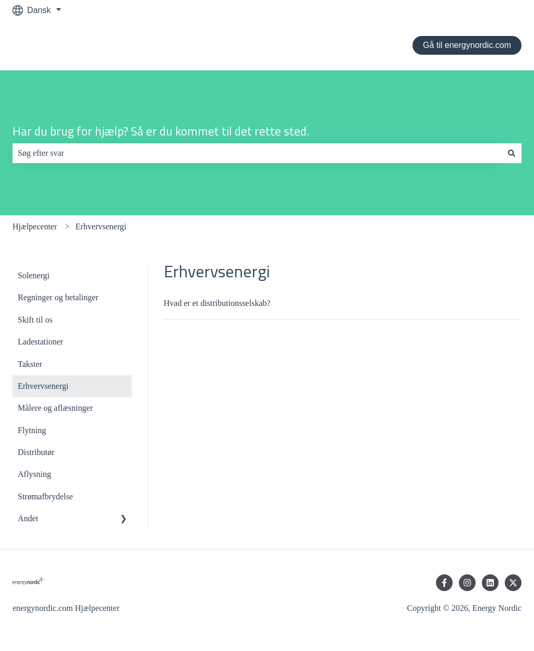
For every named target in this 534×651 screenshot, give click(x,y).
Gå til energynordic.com (467, 45)
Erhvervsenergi (101, 226)
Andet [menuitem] (28, 518)
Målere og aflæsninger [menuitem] (55, 407)
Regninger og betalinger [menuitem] (58, 297)
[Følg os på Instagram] (467, 582)
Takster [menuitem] (30, 364)
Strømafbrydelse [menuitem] (45, 496)
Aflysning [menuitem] (34, 474)
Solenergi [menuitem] (34, 275)
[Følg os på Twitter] (513, 582)
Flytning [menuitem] (32, 430)
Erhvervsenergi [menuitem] (43, 386)
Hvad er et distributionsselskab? (217, 303)
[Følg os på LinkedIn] (490, 582)
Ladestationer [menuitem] (40, 341)
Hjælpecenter (35, 226)
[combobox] (257, 153)
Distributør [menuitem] (36, 452)
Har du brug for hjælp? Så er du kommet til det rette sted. (161, 131)
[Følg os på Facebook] (444, 582)
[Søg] (511, 153)
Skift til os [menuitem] (35, 319)
